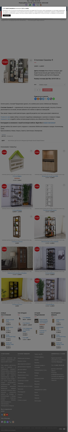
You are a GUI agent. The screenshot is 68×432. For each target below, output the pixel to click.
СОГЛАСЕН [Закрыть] (6, 15)
